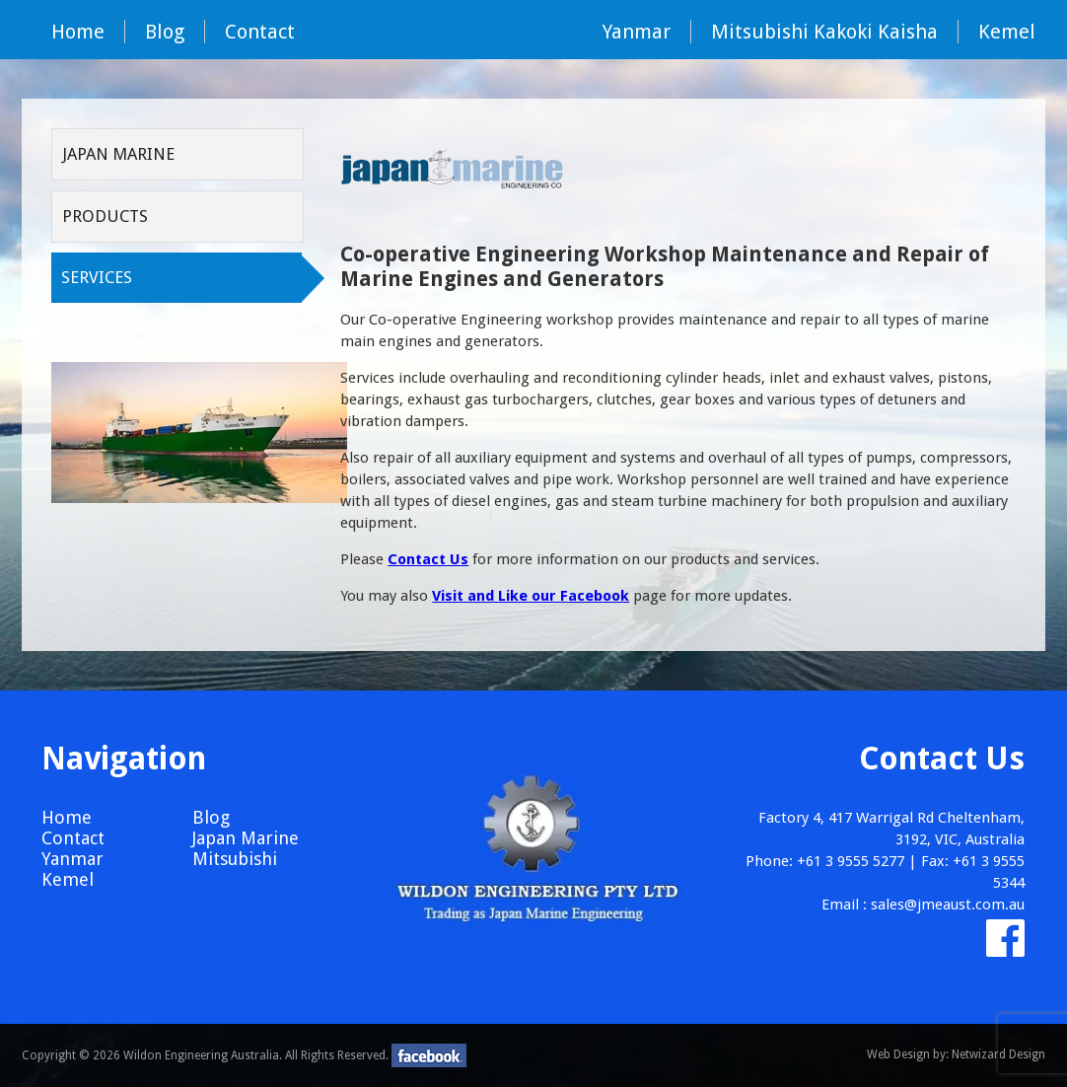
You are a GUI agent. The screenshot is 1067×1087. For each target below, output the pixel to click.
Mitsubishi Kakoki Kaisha (824, 31)
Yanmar (637, 31)
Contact (260, 31)
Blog (164, 31)
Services (96, 277)
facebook (428, 1055)
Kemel (1006, 31)
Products (105, 216)
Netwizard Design (998, 1054)
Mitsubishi (234, 858)
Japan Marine (118, 154)
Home (78, 31)
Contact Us (428, 559)
